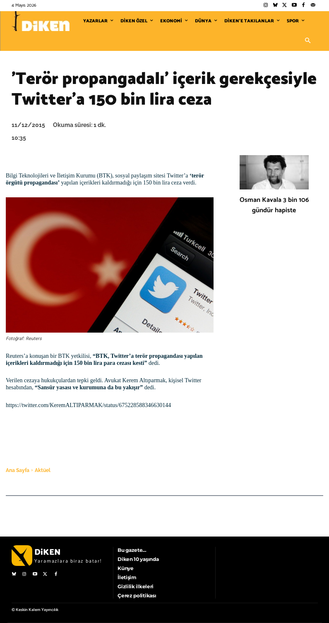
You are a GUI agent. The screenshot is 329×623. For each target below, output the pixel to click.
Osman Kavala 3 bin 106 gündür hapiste (274, 205)
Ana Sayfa (17, 470)
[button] (308, 41)
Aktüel (42, 470)
